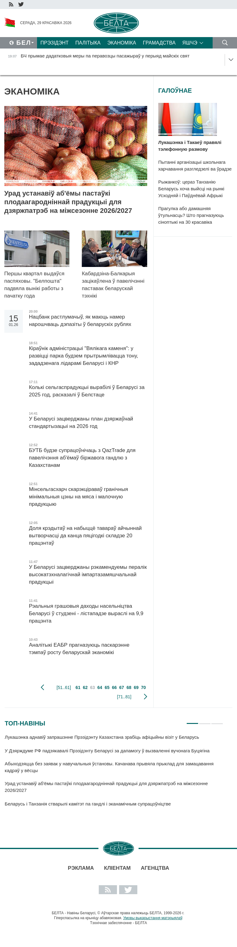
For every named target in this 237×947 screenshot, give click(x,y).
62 (85, 687)
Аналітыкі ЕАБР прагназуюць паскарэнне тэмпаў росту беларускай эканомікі (79, 648)
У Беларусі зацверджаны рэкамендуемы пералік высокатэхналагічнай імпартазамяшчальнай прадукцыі (88, 574)
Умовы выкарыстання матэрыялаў (152, 918)
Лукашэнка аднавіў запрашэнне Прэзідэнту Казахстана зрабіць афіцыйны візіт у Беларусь (102, 737)
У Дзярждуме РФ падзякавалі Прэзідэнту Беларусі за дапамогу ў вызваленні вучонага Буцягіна (107, 750)
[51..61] (63, 687)
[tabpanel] (114, 773)
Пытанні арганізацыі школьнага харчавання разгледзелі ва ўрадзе (195, 165)
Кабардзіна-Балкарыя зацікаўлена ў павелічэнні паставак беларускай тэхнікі (113, 285)
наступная (145, 696)
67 (121, 687)
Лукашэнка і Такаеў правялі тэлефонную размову (190, 146)
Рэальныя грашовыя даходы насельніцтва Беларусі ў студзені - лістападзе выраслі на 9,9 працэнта (86, 613)
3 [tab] (217, 721)
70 (143, 687)
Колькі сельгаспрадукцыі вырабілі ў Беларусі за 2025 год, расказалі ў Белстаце (87, 391)
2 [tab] (204, 721)
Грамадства (159, 42)
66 (114, 687)
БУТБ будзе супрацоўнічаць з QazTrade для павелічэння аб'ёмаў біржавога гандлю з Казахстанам (82, 457)
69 (136, 687)
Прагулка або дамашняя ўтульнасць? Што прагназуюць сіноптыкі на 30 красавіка (191, 215)
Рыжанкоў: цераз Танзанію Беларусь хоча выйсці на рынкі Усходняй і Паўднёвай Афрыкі (191, 188)
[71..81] (124, 696)
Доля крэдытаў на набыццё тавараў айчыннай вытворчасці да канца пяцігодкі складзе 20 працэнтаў (85, 535)
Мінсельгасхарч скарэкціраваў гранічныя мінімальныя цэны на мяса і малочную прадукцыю (78, 496)
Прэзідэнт (54, 42)
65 (107, 687)
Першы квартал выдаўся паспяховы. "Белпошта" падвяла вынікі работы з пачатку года (34, 285)
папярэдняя (42, 687)
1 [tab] (192, 721)
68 (129, 687)
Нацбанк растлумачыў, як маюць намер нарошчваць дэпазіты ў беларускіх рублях (80, 320)
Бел (23, 42)
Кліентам (117, 868)
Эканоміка (121, 42)
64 (100, 687)
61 (78, 687)
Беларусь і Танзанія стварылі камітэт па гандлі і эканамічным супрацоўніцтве (88, 803)
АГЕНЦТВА (155, 868)
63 (92, 687)
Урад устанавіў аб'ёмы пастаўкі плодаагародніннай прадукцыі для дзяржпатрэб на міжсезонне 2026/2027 (68, 201)
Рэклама (81, 868)
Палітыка (87, 42)
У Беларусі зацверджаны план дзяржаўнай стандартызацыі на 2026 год (81, 422)
